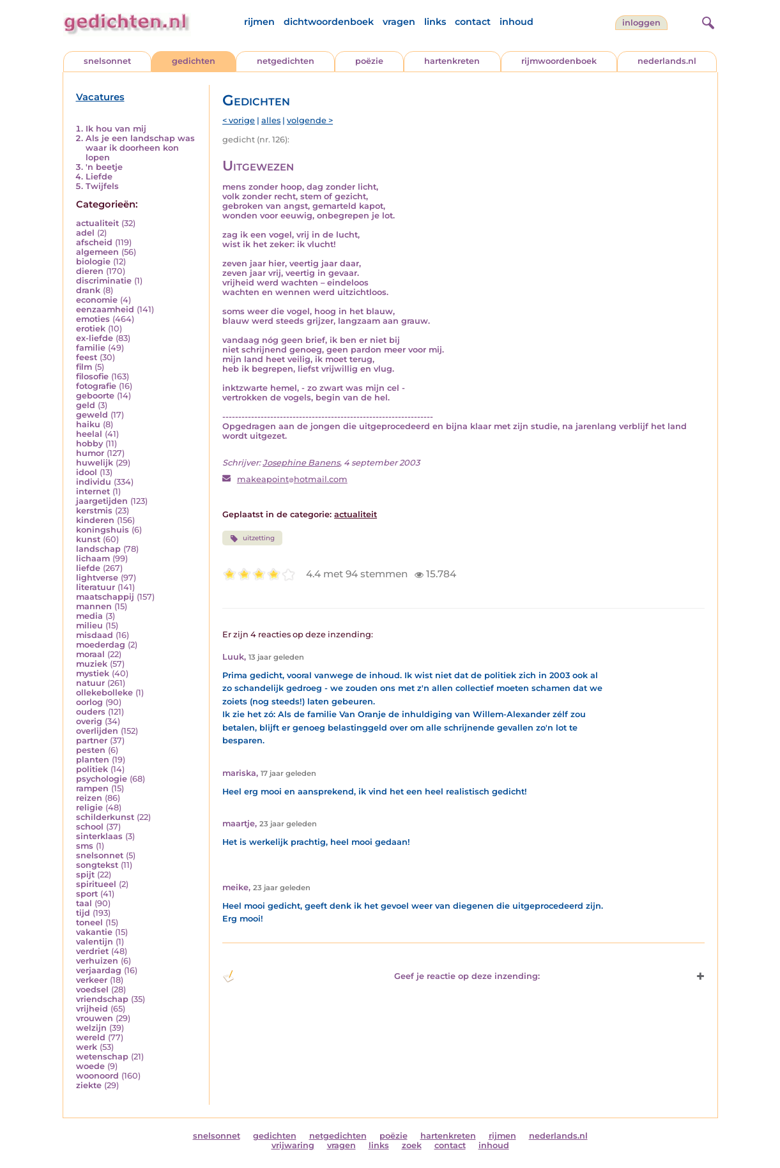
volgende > (310, 120)
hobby (89, 443)
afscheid (94, 242)
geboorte (95, 395)
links (435, 21)
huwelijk (94, 462)
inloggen (641, 22)
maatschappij (105, 597)
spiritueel (96, 884)
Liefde (99, 176)
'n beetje (104, 167)
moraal (90, 654)
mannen (94, 606)
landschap (98, 549)
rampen (92, 788)
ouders (90, 712)
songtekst (97, 865)
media (89, 616)
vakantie (94, 932)
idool (86, 472)
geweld (92, 415)
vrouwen (94, 1018)
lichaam (93, 558)
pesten (90, 750)
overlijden (97, 731)
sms (84, 846)
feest (86, 357)
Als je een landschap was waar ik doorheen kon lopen (140, 147)
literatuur (95, 587)
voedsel (92, 989)
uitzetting (252, 538)
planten (92, 759)
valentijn (94, 941)
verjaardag (98, 970)
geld (85, 405)
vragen (399, 21)
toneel (89, 922)
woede (90, 1066)
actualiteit (97, 223)
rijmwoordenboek (559, 61)
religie (89, 807)
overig (89, 721)
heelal (89, 434)
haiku (88, 424)
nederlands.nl (667, 61)
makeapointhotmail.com (292, 479)
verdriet (92, 951)
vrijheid (92, 1008)
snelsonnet (107, 61)
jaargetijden (102, 501)
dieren (89, 271)
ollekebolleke (104, 692)
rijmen (259, 21)
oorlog (89, 702)
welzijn (91, 1028)
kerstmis (94, 510)
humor (90, 453)
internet (93, 491)
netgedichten (285, 61)
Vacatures (100, 97)
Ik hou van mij (116, 128)
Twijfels (102, 186)
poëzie (369, 61)
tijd (83, 913)
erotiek (90, 328)
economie (97, 300)
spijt (85, 874)
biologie (93, 261)
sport (87, 894)
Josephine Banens (301, 462)
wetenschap (102, 1056)
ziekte (89, 1085)
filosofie (92, 376)
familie (90, 348)
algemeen (97, 252)
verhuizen (97, 961)
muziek (91, 664)
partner (91, 740)
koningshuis (102, 530)
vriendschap (102, 999)
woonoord (97, 1076)
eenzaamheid (105, 309)
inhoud (516, 21)
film (84, 367)
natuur (90, 683)
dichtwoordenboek (329, 21)
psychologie (101, 779)
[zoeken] (706, 21)
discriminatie (104, 280)
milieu (89, 625)
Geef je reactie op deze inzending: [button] (381, 976)
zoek (412, 1145)
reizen (89, 798)
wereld (90, 1037)
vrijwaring (292, 1145)
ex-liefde (94, 338)
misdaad (94, 635)
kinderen (95, 520)
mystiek (92, 673)
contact (473, 21)
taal (84, 903)
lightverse (97, 577)
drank (88, 290)
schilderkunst (105, 817)
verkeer (91, 980)
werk (86, 1047)
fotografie (96, 386)
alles (270, 120)
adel (85, 233)
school (89, 826)
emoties (93, 319)
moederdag (100, 644)
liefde (88, 568)
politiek (92, 769)
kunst (88, 539)
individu (93, 482)
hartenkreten (452, 61)
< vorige (238, 120)
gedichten (193, 61)
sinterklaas (99, 836)
